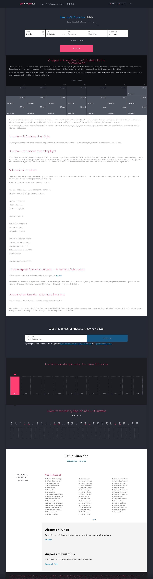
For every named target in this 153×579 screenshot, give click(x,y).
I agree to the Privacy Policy (103, 344)
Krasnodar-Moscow (53, 501)
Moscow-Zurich (119, 501)
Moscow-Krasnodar (53, 499)
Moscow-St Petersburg (54, 479)
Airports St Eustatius (23, 480)
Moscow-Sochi (51, 490)
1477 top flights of (22, 474)
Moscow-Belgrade (120, 510)
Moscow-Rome (85, 501)
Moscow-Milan (118, 496)
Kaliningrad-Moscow (120, 492)
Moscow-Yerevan (86, 481)
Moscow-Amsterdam (120, 490)
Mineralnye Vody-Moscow (55, 496)
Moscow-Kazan (85, 499)
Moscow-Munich (52, 514)
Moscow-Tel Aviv (86, 488)
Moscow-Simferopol (53, 483)
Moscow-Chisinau (86, 483)
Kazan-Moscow (85, 505)
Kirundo (59, 276)
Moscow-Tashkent (120, 503)
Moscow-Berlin (85, 514)
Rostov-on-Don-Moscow (55, 505)
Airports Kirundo (22, 477)
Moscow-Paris (85, 479)
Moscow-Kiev (51, 492)
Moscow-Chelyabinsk (120, 494)
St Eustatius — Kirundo (76, 461)
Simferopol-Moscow (53, 485)
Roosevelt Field (51, 564)
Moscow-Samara (86, 503)
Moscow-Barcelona (120, 483)
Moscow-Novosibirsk (120, 479)
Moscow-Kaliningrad (120, 485)
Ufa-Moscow (85, 512)
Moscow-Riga (85, 490)
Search (76, 48)
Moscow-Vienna (86, 492)
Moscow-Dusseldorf (120, 507)
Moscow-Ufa (85, 496)
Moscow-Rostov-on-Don (55, 503)
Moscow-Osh (118, 512)
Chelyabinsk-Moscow (120, 499)
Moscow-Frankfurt (87, 485)
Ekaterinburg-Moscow (54, 510)
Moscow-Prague (119, 488)
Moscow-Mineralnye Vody (55, 494)
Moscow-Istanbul (52, 512)
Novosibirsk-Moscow (120, 481)
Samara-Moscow (86, 507)
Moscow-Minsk (85, 510)
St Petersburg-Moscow (54, 481)
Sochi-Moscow (51, 488)
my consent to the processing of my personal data (75, 344)
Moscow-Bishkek (119, 505)
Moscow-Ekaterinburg (54, 507)
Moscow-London (86, 494)
